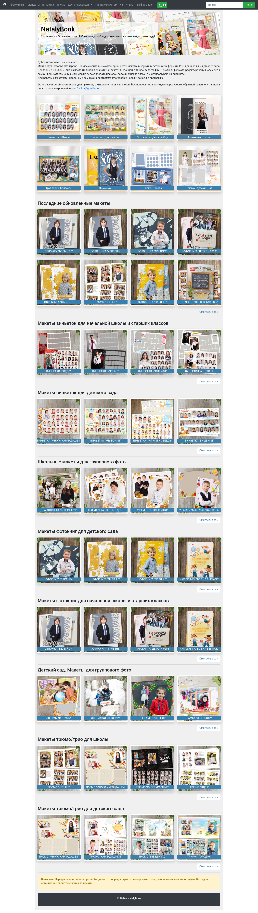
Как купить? (127, 4)
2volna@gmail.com (88, 88)
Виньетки (48, 4)
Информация (145, 4)
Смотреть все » (208, 311)
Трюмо (61, 4)
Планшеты (33, 4)
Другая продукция (79, 4)
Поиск (249, 4)
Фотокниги (17, 4)
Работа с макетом (106, 4)
